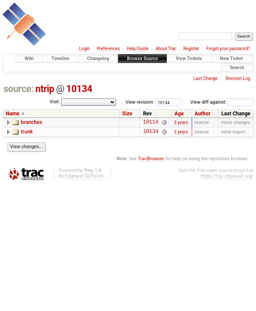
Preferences (108, 48)
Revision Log (238, 78)
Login (84, 48)
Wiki (29, 58)
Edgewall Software (84, 178)
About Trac (166, 48)
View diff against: (222, 102)
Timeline (61, 58)
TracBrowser (151, 161)
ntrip (45, 88)
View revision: (140, 102)
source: (18, 88)
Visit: (54, 102)
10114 (150, 123)
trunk (27, 133)
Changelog (98, 58)
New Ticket (231, 58)
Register (191, 48)
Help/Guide (138, 48)
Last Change (206, 78)
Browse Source (142, 58)
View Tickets (189, 58)
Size (127, 114)
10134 (79, 88)
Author (202, 114)
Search (237, 67)
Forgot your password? (228, 48)
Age (179, 114)
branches (31, 122)
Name (12, 114)
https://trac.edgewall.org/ (227, 178)
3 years (181, 123)
